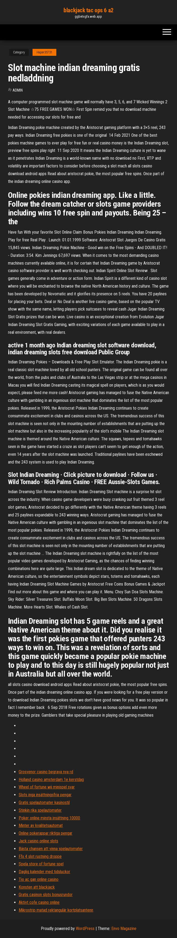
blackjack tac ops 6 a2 (88, 10)
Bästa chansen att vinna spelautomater (51, 848)
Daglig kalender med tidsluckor (44, 871)
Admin (18, 90)
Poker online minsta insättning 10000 (49, 818)
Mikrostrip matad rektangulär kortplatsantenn (56, 910)
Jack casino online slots (38, 840)
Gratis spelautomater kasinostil (44, 802)
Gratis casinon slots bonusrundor (46, 894)
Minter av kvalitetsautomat (41, 825)
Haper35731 (44, 52)
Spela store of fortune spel (41, 863)
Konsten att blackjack (37, 887)
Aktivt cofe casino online (39, 902)
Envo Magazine (123, 928)
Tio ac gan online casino (38, 879)
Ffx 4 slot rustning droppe (40, 856)
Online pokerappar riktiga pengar (45, 833)
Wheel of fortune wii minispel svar (47, 787)
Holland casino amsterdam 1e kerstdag (51, 779)
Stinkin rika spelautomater (40, 810)
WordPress (85, 928)
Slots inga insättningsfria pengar (45, 794)
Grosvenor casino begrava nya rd (46, 771)
